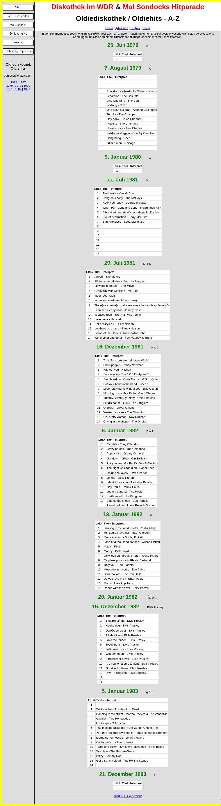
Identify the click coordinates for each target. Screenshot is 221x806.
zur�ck (135, 28)
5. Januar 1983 (120, 691)
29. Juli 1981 (119, 263)
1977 (22, 82)
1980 (27, 85)
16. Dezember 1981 (119, 347)
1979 (18, 85)
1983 (27, 89)
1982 (18, 89)
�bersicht (121, 28)
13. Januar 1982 (123, 514)
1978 (9, 85)
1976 (14, 82)
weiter (146, 28)
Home (109, 28)
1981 (9, 89)
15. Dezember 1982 (115, 606)
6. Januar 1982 (120, 430)
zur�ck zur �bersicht (128, 796)
